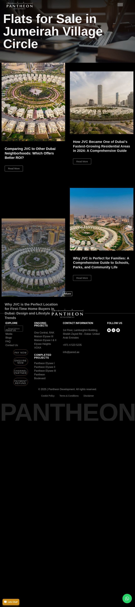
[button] (120, 5)
